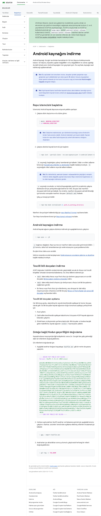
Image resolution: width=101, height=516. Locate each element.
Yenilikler (5, 13)
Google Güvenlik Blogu (60, 502)
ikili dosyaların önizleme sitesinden (55, 279)
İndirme (31, 499)
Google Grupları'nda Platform (62, 505)
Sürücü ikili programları (36, 509)
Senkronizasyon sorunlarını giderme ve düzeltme (77, 255)
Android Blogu (57, 499)
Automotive (87, 13)
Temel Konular (43, 13)
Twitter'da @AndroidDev (60, 496)
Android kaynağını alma (74, 93)
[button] (11, 16)
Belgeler (6, 8)
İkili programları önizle (36, 502)
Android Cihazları (72, 13)
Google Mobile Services (84, 505)
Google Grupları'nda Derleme (62, 509)
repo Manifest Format (69, 213)
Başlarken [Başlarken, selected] (17, 13)
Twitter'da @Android (59, 493)
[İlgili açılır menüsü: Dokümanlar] (27, 2)
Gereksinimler (33, 496)
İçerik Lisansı (53, 466)
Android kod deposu (35, 493)
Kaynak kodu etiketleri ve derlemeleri (57, 165)
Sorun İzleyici (81, 512)
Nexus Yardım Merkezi (84, 499)
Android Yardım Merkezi (84, 493)
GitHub (31, 512)
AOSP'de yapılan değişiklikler (45, 37)
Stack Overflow (82, 509)
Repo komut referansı (64, 217)
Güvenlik (30, 13)
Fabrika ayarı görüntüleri (36, 505)
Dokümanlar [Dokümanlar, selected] (21, 2)
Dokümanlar (42, 46)
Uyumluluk (56, 13)
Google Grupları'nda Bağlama (62, 512)
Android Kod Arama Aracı (41, 2)
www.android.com (83, 502)
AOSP (34, 46)
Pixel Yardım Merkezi (83, 496)
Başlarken (51, 46)
